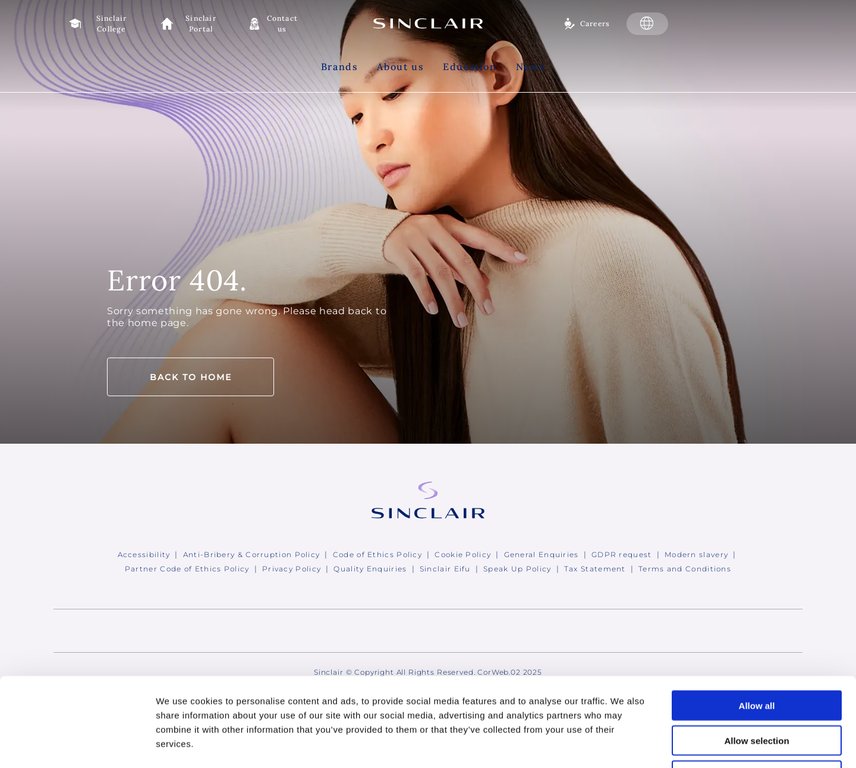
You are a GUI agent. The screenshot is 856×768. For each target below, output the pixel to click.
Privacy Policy (291, 568)
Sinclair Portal (200, 23)
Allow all (757, 622)
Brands (339, 66)
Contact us (282, 23)
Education (469, 66)
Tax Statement (595, 568)
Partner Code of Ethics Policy (187, 568)
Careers (595, 23)
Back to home (191, 377)
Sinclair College (111, 23)
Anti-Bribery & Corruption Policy (251, 554)
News (530, 66)
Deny (757, 692)
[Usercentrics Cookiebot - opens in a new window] (77, 745)
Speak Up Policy (517, 568)
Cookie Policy (463, 554)
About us (400, 66)
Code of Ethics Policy (377, 554)
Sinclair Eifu (445, 568)
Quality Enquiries (370, 568)
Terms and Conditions (684, 568)
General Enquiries (541, 554)
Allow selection (756, 657)
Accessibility (144, 554)
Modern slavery (696, 554)
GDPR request (621, 554)
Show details (624, 744)
